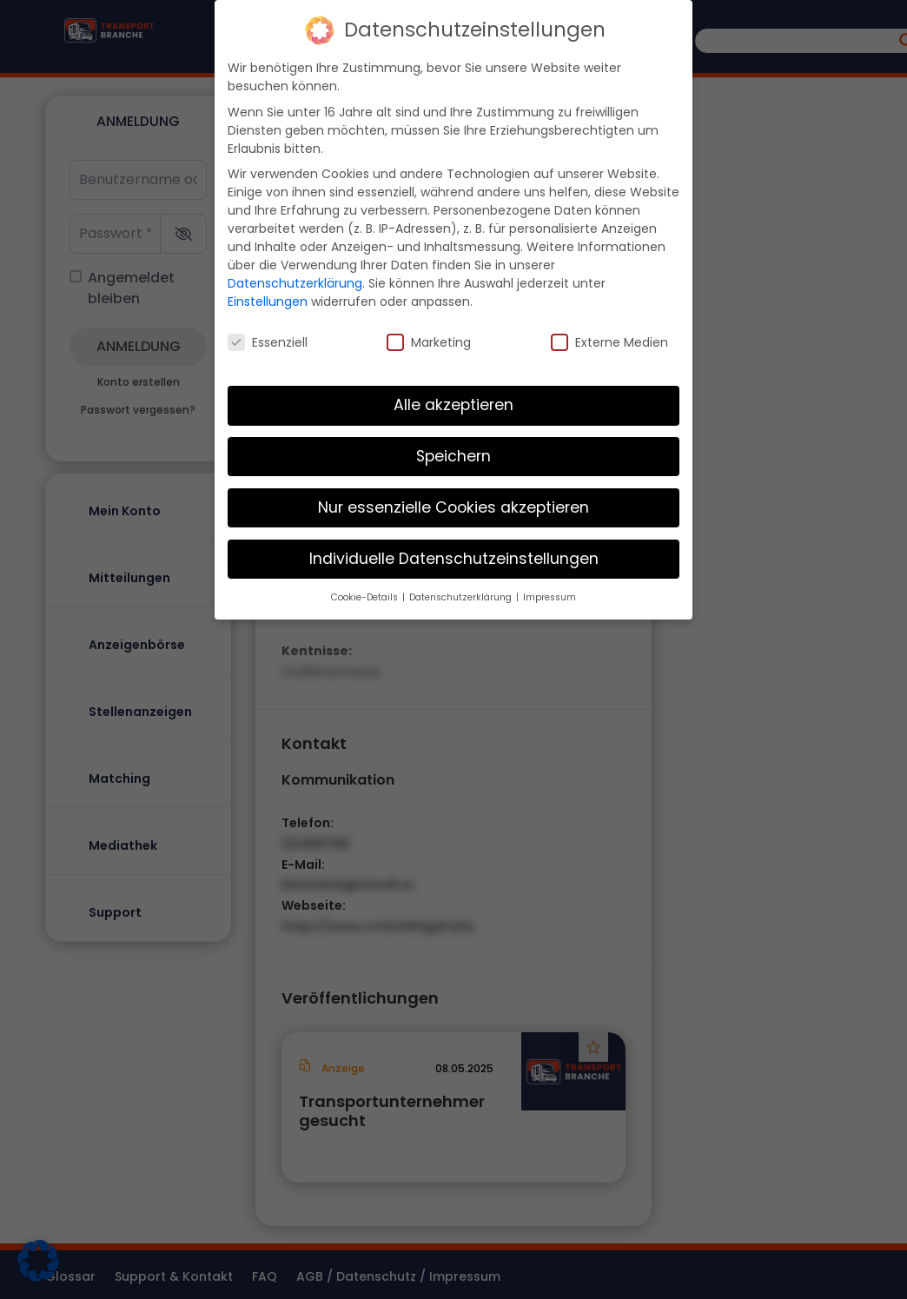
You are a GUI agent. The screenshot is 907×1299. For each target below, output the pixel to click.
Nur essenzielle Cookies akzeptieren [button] (453, 504)
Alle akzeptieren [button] (453, 401)
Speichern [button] (453, 452)
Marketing (429, 339)
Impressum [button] (549, 593)
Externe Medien (609, 339)
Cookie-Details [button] (366, 593)
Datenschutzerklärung (295, 279)
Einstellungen (268, 298)
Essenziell (268, 339)
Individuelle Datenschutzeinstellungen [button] (454, 555)
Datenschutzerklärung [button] (461, 593)
